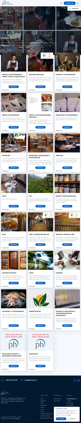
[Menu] (78, 3)
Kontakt (42, 411)
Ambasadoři (43, 405)
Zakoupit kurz (69, 3)
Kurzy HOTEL (57, 400)
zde (69, 415)
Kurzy (42, 398)
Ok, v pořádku (61, 418)
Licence (42, 409)
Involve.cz (17, 418)
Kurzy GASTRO (57, 398)
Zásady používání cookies (46, 418)
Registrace (43, 400)
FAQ (42, 403)
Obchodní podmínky (45, 415)
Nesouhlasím (72, 418)
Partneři (42, 407)
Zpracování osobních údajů (47, 413)
